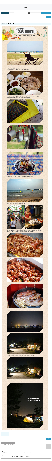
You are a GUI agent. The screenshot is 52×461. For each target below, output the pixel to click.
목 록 (48, 16)
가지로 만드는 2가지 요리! (12, 432)
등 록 (48, 446)
